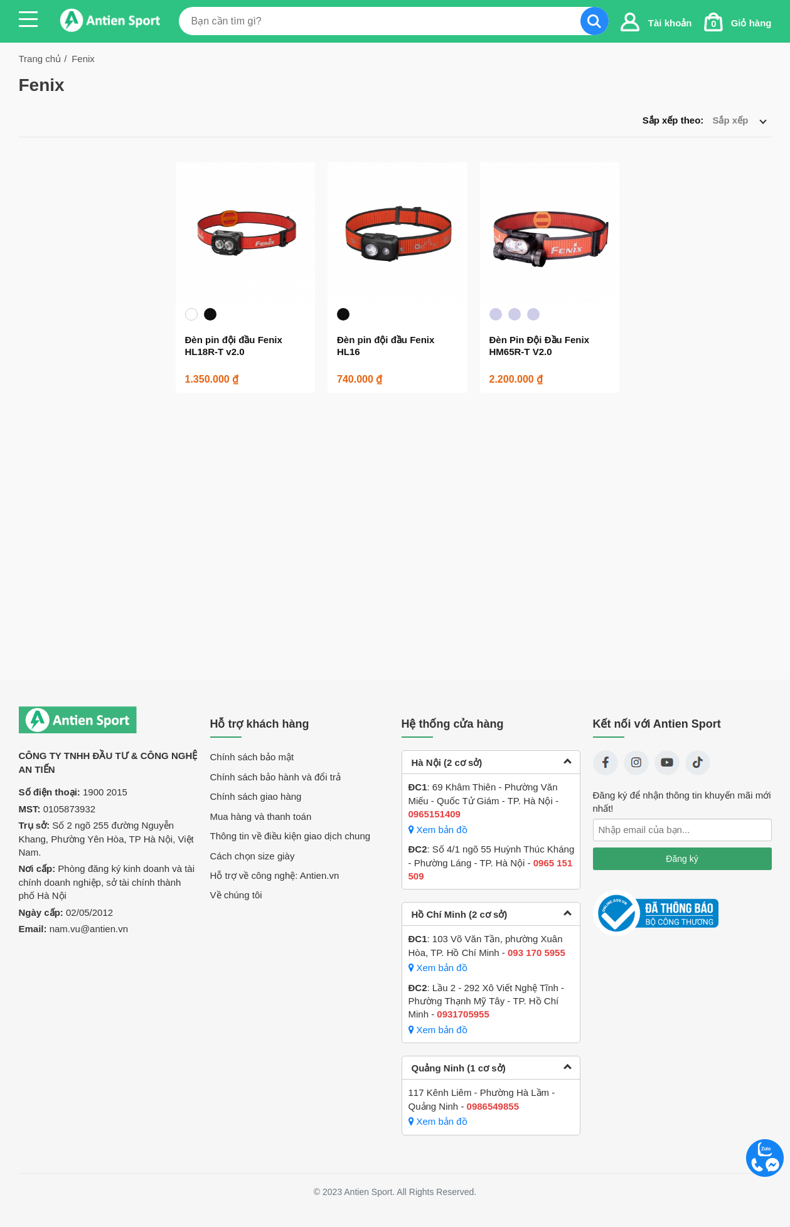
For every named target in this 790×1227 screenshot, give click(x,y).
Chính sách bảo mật (252, 757)
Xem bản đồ (437, 829)
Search (594, 21)
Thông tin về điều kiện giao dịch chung (290, 836)
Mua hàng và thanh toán (261, 816)
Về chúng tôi (236, 895)
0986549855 (493, 1106)
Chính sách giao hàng (256, 796)
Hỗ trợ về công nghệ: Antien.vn (274, 875)
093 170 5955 (536, 952)
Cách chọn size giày (252, 856)
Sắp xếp (739, 120)
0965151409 (434, 814)
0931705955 (463, 1014)
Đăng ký (682, 859)
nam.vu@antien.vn (89, 928)
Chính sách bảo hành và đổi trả (275, 777)
